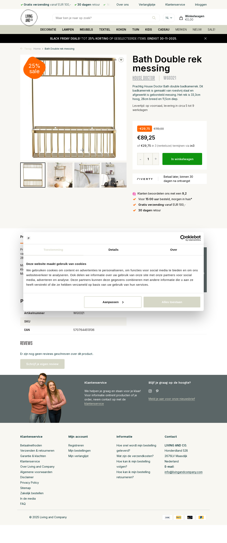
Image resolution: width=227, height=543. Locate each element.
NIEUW (197, 29)
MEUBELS (86, 29)
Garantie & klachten (33, 456)
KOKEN (121, 29)
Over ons (123, 4)
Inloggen (201, 4)
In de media (28, 498)
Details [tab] (113, 249)
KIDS (148, 29)
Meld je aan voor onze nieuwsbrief (172, 398)
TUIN (135, 29)
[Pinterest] (157, 391)
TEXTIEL (104, 29)
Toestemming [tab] (53, 249)
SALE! (211, 29)
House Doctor (144, 78)
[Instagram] (150, 391)
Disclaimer (27, 477)
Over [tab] (173, 249)
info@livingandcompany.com (184, 472)
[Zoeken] (106, 18)
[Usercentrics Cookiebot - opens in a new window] (183, 238)
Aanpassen (113, 301)
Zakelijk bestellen (32, 493)
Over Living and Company (37, 466)
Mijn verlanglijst (78, 456)
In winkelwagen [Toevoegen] (182, 159)
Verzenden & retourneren (37, 450)
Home (38, 48)
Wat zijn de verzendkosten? (135, 456)
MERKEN (181, 29)
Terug (25, 48)
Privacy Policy (29, 482)
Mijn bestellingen (79, 450)
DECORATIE (48, 29)
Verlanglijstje (147, 4)
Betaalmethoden (31, 445)
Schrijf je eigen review (42, 364)
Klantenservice (175, 4)
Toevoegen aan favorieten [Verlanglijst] (104, 59)
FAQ (23, 503)
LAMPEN (68, 29)
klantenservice (94, 403)
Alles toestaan (172, 301)
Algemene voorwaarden (36, 472)
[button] (82, 150)
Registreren (76, 445)
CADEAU (163, 29)
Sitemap (25, 488)
